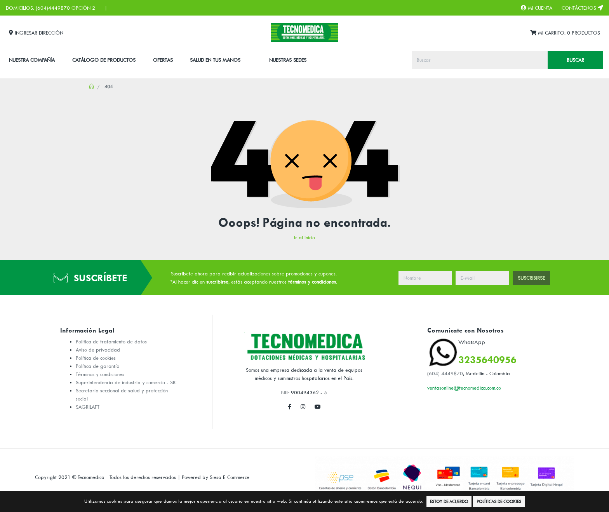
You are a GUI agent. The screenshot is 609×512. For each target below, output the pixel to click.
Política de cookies (96, 358)
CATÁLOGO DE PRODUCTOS (104, 60)
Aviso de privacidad (98, 350)
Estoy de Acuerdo (449, 501)
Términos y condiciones (100, 374)
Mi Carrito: (565, 33)
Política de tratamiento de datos (111, 341)
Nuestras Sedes (287, 60)
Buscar (575, 60)
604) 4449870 (446, 373)
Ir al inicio (304, 237)
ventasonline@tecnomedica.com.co (464, 388)
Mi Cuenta (536, 8)
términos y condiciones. (312, 282)
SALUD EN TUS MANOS (215, 60)
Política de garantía (98, 366)
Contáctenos (582, 8)
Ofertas (163, 60)
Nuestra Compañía (32, 60)
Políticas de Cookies (499, 501)
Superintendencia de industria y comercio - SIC (126, 382)
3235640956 (487, 359)
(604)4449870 (53, 8)
